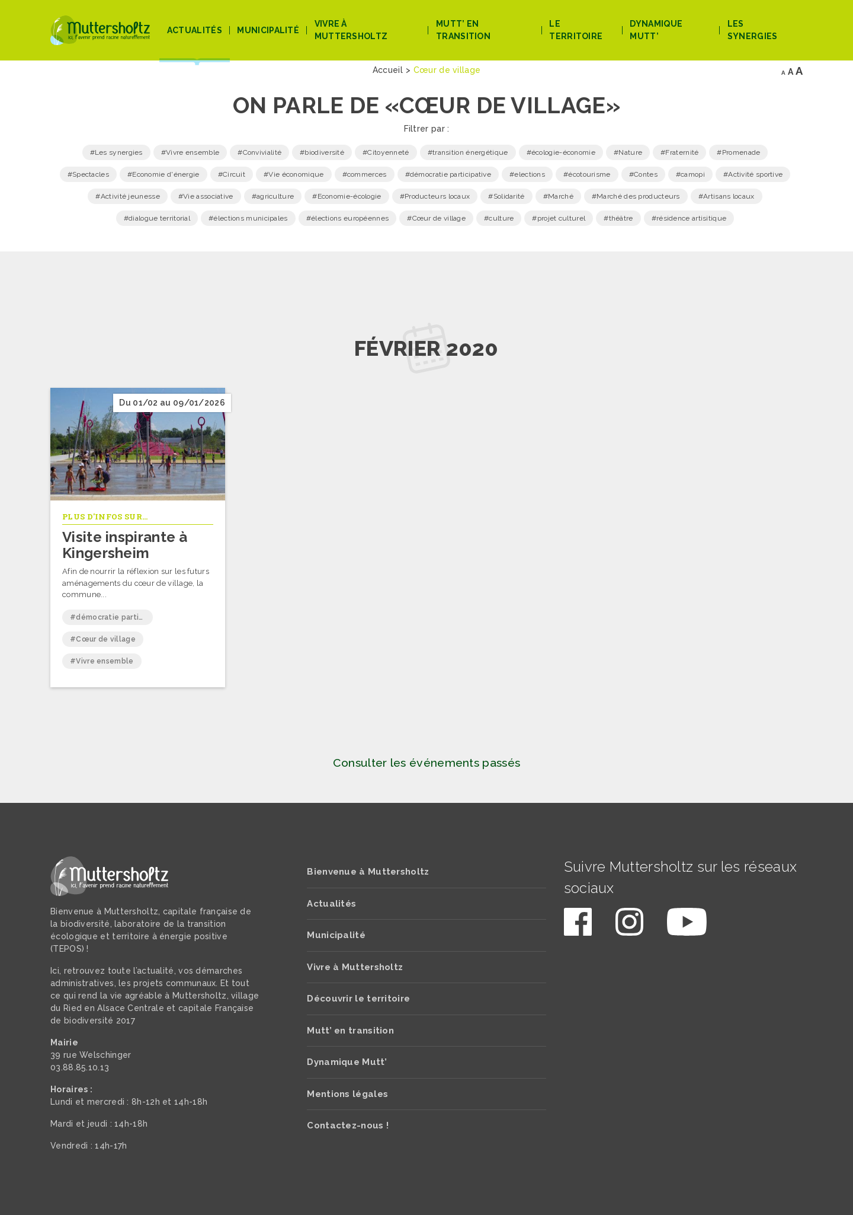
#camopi (690, 174)
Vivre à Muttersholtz (351, 30)
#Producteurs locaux (435, 196)
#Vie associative (205, 196)
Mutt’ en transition (463, 30)
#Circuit (231, 174)
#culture (499, 218)
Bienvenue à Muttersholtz (368, 871)
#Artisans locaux (726, 196)
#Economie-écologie (346, 196)
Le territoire (575, 30)
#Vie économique (294, 174)
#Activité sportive (753, 174)
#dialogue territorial (157, 218)
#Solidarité (506, 196)
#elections (527, 174)
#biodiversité (322, 152)
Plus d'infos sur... (105, 516)
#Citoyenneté (386, 152)
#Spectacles (88, 174)
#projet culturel (558, 218)
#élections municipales (248, 218)
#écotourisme (587, 174)
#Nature (628, 152)
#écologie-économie (561, 152)
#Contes (643, 174)
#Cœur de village (436, 218)
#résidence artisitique (689, 218)
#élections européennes (347, 218)
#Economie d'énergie (163, 174)
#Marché (558, 196)
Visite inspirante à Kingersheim (125, 544)
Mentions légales (347, 1094)
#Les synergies (116, 152)
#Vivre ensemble (190, 152)
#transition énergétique (468, 152)
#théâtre (618, 218)
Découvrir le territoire (358, 998)
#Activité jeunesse (127, 196)
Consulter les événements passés (426, 763)
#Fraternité (679, 152)
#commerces (364, 174)
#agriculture (273, 196)
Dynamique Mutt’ (656, 30)
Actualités (194, 30)
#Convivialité (259, 152)
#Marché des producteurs (636, 196)
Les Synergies (752, 30)
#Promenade (738, 152)
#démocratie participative (448, 174)
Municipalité (268, 30)
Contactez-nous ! (348, 1125)
